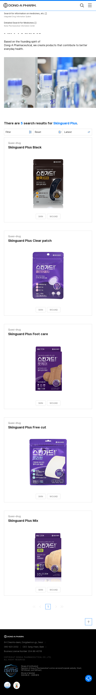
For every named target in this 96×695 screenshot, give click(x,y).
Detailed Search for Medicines (19, 123)
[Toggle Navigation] (90, 5)
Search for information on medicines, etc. (24, 114)
